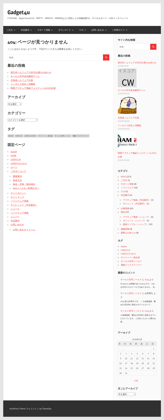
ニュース (15, 209)
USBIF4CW (16, 159)
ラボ (82, 30)
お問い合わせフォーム (24, 229)
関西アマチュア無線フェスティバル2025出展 (33, 88)
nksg (147, 279)
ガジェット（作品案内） (134, 203)
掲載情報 (125, 229)
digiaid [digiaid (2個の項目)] (10, 136)
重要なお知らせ (128, 232)
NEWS (123, 176)
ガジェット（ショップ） (134, 220)
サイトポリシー (18, 193)
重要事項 (17, 176)
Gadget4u (18, 12)
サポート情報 (45, 30)
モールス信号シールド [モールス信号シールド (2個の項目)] (63, 136)
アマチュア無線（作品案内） (136, 200)
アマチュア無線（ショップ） (136, 217)
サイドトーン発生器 (130, 257)
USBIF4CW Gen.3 (19, 163)
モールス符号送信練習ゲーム (25, 76)
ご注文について (18, 171)
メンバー (15, 216)
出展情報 (125, 208)
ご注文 (10, 30)
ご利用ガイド (120, 30)
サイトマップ (17, 197)
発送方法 (17, 180)
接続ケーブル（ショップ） (135, 224)
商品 (123, 212)
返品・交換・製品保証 (24, 184)
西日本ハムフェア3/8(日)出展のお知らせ (31, 72)
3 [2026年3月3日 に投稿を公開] (126, 353)
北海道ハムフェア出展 (22, 80)
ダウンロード (66, 30)
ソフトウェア (127, 187)
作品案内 (26, 30)
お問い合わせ (99, 30)
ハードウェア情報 (20, 213)
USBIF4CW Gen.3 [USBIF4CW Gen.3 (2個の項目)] (30, 136)
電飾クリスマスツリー (131, 265)
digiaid (14, 151)
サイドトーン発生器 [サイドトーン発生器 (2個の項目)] (45, 136)
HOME (13, 155)
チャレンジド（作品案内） (24, 205)
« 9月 (135, 380)
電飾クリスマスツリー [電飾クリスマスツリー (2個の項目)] (81, 136)
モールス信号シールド (131, 261)
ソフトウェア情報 (20, 201)
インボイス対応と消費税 (23, 84)
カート (14, 167)
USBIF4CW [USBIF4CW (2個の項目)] (19, 136)
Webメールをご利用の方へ (26, 188)
